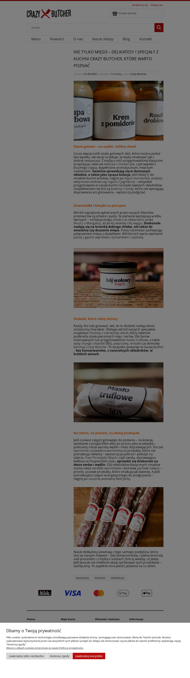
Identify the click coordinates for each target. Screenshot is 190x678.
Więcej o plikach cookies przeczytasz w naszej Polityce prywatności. (45, 648)
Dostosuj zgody (59, 656)
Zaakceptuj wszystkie (89, 656)
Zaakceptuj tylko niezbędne (26, 656)
